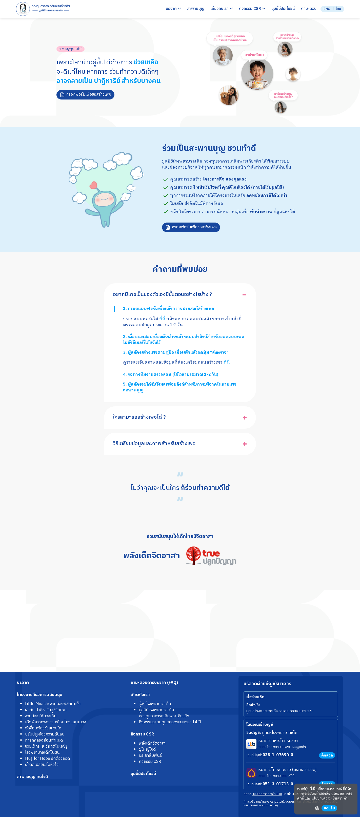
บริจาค (23, 682)
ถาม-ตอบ (308, 9)
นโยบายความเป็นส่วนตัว (329, 798)
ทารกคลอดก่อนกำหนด (44, 740)
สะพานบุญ (195, 9)
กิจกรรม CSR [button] (252, 9)
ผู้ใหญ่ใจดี (147, 749)
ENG (327, 9)
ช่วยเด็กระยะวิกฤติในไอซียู (46, 746)
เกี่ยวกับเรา (140, 694)
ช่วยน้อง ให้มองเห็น (40, 716)
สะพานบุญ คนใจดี (32, 776)
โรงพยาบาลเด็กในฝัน (42, 752)
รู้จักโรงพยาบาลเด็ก (155, 704)
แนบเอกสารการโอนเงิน (267, 794)
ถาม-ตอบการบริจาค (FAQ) (154, 682)
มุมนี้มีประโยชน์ (283, 9)
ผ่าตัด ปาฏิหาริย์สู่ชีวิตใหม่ (46, 710)
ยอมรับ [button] (329, 808)
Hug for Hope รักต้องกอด (47, 758)
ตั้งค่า (317, 808)
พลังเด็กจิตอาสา (152, 743)
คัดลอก (327, 755)
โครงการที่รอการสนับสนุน (39, 694)
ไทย (338, 9)
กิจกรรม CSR (142, 734)
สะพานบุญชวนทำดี (70, 49)
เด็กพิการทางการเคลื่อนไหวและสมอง (55, 722)
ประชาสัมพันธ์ (150, 755)
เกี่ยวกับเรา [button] (221, 9)
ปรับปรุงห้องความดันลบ (44, 734)
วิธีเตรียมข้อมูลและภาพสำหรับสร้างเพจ (154, 444)
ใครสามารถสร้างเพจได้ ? (139, 417)
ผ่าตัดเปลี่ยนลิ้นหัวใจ (41, 764)
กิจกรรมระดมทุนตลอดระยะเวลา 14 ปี (170, 722)
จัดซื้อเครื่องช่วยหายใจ (43, 728)
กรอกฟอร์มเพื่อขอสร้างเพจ (88, 94)
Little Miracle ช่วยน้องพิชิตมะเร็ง (53, 704)
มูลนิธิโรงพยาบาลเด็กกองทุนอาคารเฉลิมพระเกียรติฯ (164, 713)
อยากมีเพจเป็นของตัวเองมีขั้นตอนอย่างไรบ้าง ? (162, 294)
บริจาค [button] (173, 9)
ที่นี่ (162, 318)
